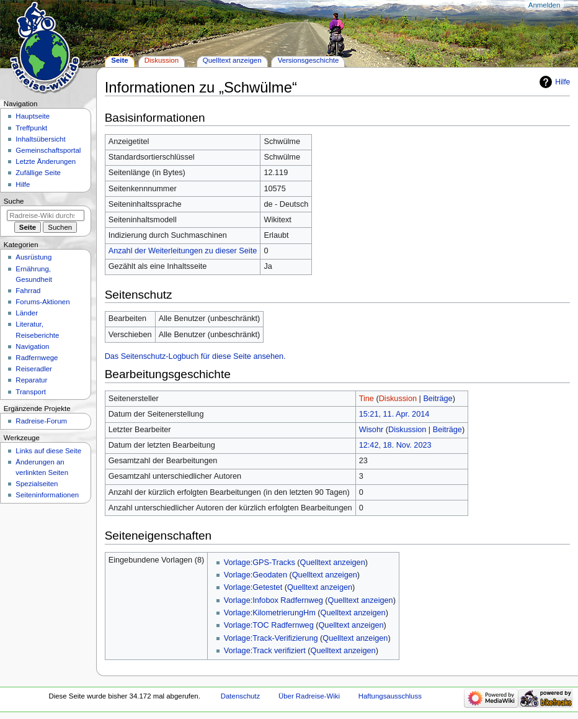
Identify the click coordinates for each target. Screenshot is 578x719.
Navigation (32, 346)
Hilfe (562, 82)
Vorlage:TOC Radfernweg (269, 625)
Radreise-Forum (41, 421)
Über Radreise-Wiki (309, 696)
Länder (27, 313)
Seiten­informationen (47, 495)
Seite (119, 60)
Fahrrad (28, 290)
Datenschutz (240, 696)
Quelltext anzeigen (332, 562)
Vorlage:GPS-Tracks (259, 562)
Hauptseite (33, 116)
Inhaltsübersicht (40, 139)
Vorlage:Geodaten (255, 575)
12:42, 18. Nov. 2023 (395, 445)
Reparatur (31, 380)
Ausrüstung (33, 257)
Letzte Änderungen (46, 161)
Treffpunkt (31, 128)
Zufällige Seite (38, 172)
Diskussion (398, 398)
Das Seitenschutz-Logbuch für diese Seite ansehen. (195, 356)
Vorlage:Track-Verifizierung (271, 638)
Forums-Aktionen (42, 301)
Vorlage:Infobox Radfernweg (273, 600)
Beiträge (437, 398)
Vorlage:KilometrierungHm (270, 612)
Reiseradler (34, 369)
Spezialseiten (37, 483)
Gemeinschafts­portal (48, 150)
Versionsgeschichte (308, 60)
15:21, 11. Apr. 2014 (394, 414)
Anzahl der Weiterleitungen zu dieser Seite (183, 250)
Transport (31, 392)
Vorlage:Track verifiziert (265, 650)
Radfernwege (37, 357)
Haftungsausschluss (390, 696)
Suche (14, 201)
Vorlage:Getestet (253, 587)
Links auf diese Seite (48, 450)
